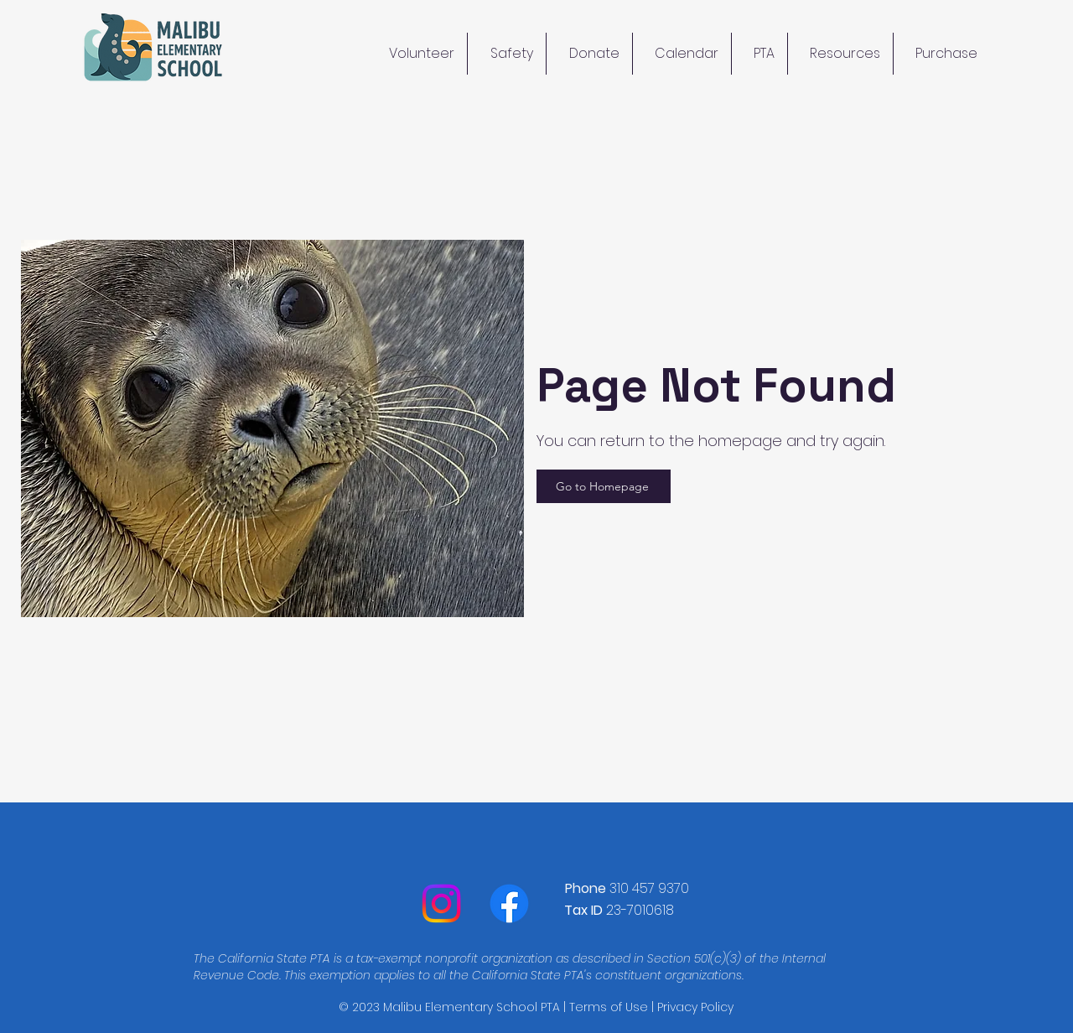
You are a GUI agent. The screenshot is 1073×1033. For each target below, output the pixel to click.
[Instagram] (441, 903)
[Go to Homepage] (603, 486)
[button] (840, 54)
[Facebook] (509, 903)
